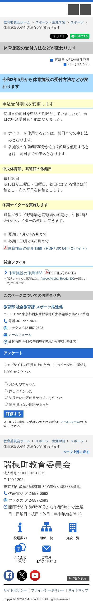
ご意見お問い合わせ (46, 559)
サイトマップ (78, 590)
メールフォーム (20, 335)
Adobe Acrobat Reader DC (57, 278)
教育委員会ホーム (17, 22)
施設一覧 (72, 538)
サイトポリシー (15, 590)
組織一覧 (46, 538)
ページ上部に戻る (76, 452)
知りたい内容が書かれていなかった (35, 398)
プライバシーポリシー (47, 590)
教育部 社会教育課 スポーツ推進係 (33, 307)
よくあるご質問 (20, 559)
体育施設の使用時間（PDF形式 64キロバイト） (46, 248)
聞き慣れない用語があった (29, 404)
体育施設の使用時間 (25, 273)
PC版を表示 (78, 578)
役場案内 (20, 538)
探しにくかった (20, 391)
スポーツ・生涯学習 (50, 22)
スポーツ (77, 22)
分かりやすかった (22, 384)
